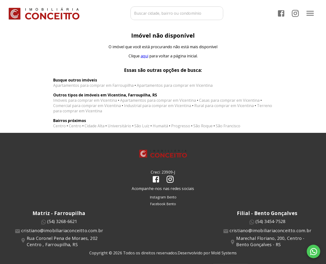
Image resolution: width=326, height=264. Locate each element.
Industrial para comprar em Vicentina (157, 105)
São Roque (203, 126)
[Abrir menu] (310, 13)
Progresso (180, 126)
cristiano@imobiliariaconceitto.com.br (62, 230)
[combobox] (176, 13)
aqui (144, 56)
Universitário (119, 126)
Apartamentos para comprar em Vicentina (175, 85)
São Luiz (142, 126)
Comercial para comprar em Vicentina (87, 105)
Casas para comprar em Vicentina (229, 100)
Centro (59, 126)
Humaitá (160, 126)
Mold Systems (224, 253)
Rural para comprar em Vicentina (224, 105)
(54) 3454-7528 (270, 221)
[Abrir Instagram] (295, 13)
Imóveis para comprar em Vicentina (85, 100)
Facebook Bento (163, 204)
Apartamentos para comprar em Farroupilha (93, 85)
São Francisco (228, 126)
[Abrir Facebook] (281, 13)
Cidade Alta (94, 126)
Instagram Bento (163, 197)
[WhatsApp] (313, 251)
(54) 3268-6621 (62, 221)
